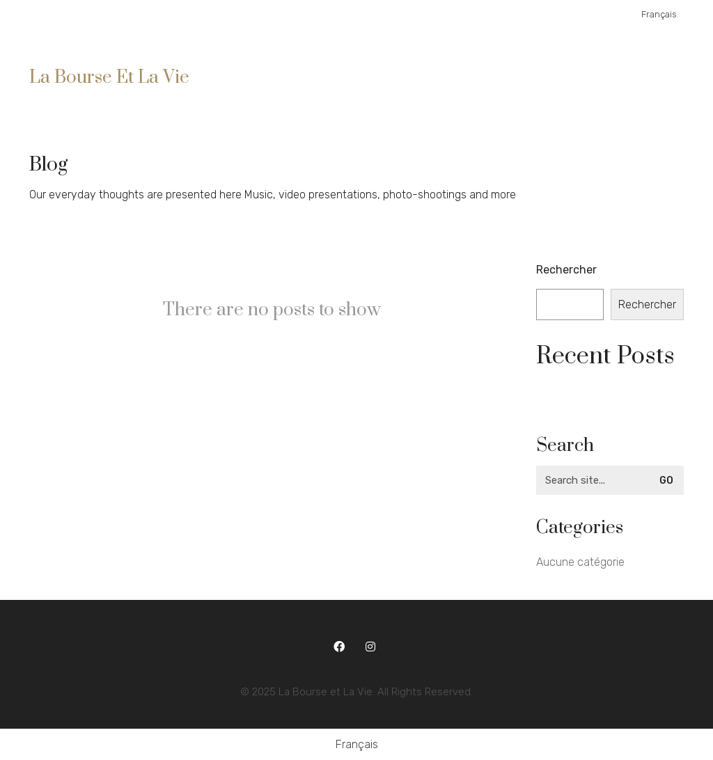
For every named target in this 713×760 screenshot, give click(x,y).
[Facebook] (339, 647)
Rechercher (566, 269)
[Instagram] (371, 647)
